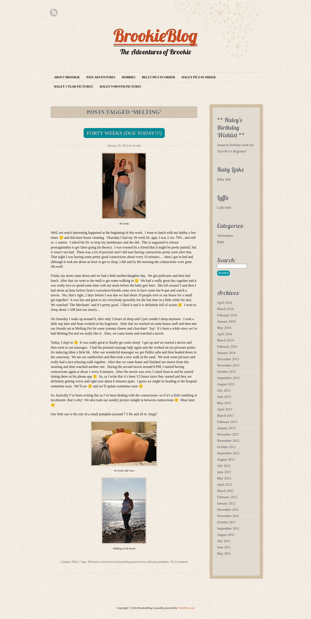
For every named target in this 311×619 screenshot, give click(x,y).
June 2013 (224, 397)
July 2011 (223, 541)
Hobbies (128, 77)
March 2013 (225, 415)
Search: (226, 260)
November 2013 (228, 365)
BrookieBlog (155, 35)
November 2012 (228, 441)
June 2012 (224, 472)
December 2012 (228, 434)
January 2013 (226, 428)
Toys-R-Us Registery (231, 151)
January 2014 (226, 353)
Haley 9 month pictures (120, 86)
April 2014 (224, 334)
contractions (106, 561)
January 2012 (226, 503)
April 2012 (224, 484)
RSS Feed (54, 13)
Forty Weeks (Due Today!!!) (124, 133)
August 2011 (226, 535)
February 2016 (227, 315)
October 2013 (226, 372)
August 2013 (226, 384)
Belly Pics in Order (158, 77)
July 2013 (224, 390)
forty (118, 561)
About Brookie (67, 77)
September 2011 (228, 528)
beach (95, 561)
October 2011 (226, 522)
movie (142, 561)
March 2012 (225, 491)
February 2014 (227, 346)
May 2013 (224, 403)
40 (89, 561)
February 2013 (227, 422)
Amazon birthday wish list (235, 145)
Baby (75, 561)
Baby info (224, 179)
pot (155, 561)
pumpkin (163, 561)
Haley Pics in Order (199, 77)
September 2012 (228, 453)
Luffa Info (224, 207)
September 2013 (228, 378)
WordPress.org (186, 607)
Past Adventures (100, 77)
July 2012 (224, 466)
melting (126, 561)
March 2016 (225, 309)
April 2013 (224, 409)
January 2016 (226, 321)
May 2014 (224, 328)
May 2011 (224, 553)
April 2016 (224, 303)
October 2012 (226, 447)
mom (134, 561)
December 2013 (228, 359)
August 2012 (226, 459)
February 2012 (227, 497)
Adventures (225, 235)
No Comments (179, 561)
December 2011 (228, 510)
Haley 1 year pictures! (73, 86)
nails (149, 561)
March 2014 (225, 340)
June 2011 (224, 547)
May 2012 (224, 478)
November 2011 (228, 516)
